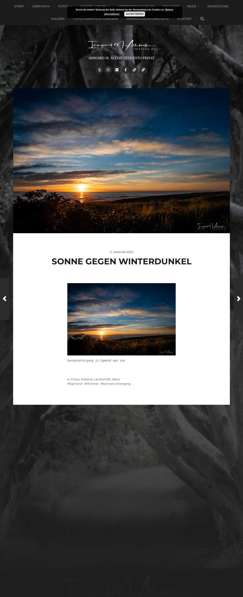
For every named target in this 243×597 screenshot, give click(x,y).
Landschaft (102, 379)
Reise (191, 6)
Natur (116, 379)
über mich (41, 6)
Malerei (58, 19)
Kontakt (184, 19)
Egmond (76, 384)
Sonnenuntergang (117, 384)
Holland (87, 379)
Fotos (63, 6)
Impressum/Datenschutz (148, 19)
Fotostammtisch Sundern (95, 19)
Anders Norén (131, 578)
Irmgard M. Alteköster (129, 568)
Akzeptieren (135, 14)
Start (19, 6)
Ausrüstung (218, 6)
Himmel (92, 384)
